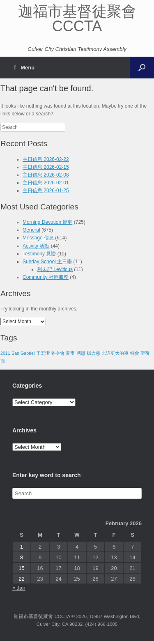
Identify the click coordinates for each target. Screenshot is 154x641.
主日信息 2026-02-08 (46, 175)
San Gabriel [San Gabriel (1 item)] (22, 353)
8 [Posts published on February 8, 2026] (21, 557)
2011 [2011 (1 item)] (5, 353)
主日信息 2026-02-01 (46, 183)
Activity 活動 (36, 246)
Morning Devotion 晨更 (47, 222)
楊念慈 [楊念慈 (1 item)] (93, 353)
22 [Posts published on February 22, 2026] (21, 579)
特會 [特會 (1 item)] (134, 353)
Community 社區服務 (46, 277)
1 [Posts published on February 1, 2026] (21, 547)
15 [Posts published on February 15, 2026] (21, 568)
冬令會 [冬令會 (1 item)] (57, 353)
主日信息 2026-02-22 (46, 159)
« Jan (18, 588)
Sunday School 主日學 (47, 261)
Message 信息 (38, 238)
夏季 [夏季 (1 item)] (70, 353)
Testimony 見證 (39, 254)
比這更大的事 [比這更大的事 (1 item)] (115, 353)
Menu (24, 67)
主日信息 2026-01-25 (46, 190)
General (31, 230)
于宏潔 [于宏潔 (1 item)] (43, 353)
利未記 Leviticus (55, 269)
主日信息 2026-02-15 (46, 167)
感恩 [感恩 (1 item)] (80, 353)
